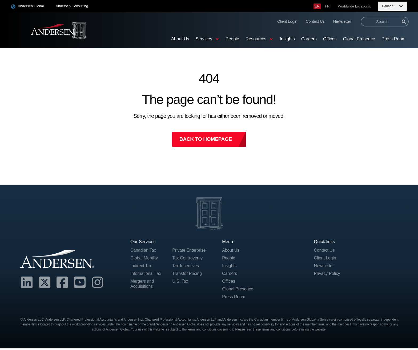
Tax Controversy (188, 258)
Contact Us (315, 21)
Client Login (287, 21)
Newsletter (342, 21)
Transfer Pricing (187, 274)
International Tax (146, 274)
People (232, 38)
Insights (287, 38)
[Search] (404, 21)
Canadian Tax (143, 250)
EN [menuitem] (317, 6)
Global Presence (359, 38)
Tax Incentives (186, 266)
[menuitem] (317, 6)
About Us (180, 38)
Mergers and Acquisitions (142, 285)
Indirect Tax (141, 266)
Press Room (393, 38)
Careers (309, 38)
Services (207, 39)
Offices (330, 38)
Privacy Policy (327, 274)
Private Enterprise (189, 250)
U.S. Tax (180, 282)
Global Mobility (144, 258)
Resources (259, 39)
